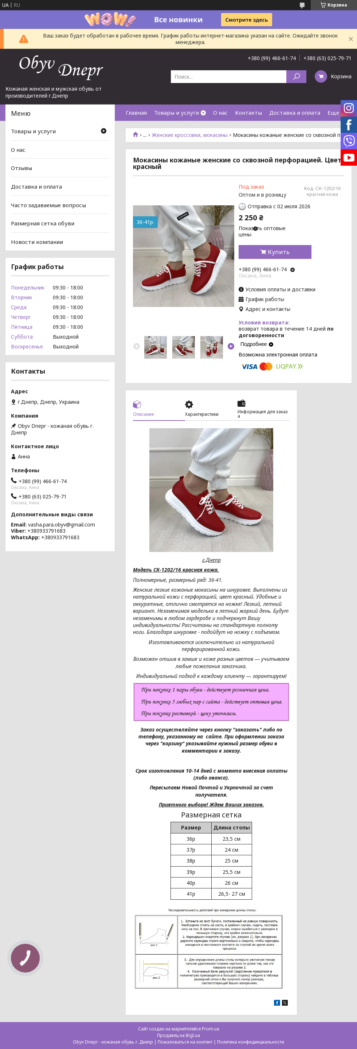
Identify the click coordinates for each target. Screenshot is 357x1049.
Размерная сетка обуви (42, 223)
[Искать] (296, 76)
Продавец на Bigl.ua (178, 1035)
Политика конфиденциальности (250, 1042)
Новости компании (37, 241)
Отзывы (21, 167)
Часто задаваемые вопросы (48, 204)
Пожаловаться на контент (185, 1042)
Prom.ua (210, 1029)
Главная (136, 112)
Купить (279, 252)
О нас (220, 112)
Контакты (248, 112)
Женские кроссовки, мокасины (190, 135)
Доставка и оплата (294, 112)
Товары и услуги (176, 112)
